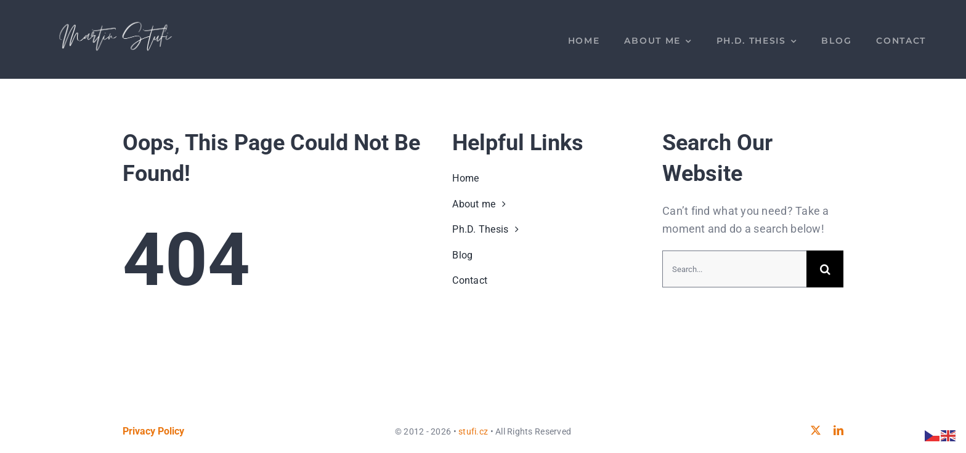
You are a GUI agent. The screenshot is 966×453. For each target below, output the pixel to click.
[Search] (824, 269)
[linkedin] (838, 430)
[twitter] (816, 430)
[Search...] (734, 269)
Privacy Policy (153, 431)
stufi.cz (473, 431)
